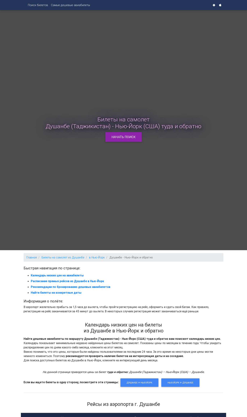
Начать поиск (124, 137)
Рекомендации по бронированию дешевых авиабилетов (70, 287)
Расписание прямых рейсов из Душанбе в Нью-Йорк (67, 281)
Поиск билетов (38, 6)
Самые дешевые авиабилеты (70, 6)
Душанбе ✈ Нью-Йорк (139, 382)
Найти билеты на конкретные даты (56, 292)
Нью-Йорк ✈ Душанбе (180, 382)
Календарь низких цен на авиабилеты (57, 275)
